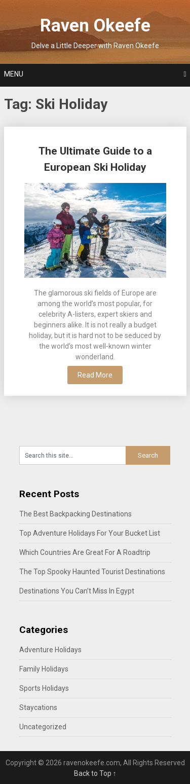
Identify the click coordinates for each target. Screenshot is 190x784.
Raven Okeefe (95, 25)
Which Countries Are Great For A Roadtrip (84, 552)
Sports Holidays (44, 688)
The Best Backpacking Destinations (75, 514)
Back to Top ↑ (95, 773)
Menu (13, 74)
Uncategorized (42, 727)
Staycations (38, 707)
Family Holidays (43, 669)
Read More (95, 375)
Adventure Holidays (50, 650)
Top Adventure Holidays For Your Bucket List (89, 533)
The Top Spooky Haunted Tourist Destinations (92, 572)
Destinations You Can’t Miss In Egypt (76, 591)
